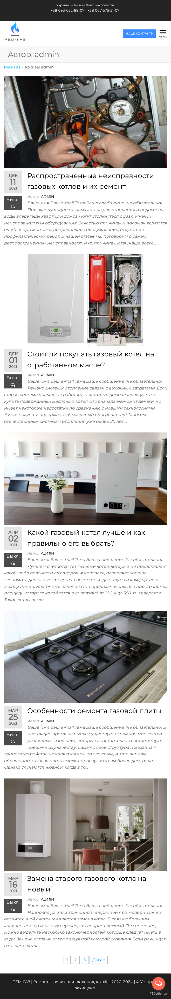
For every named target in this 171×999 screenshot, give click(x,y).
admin (47, 196)
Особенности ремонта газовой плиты (94, 711)
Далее (98, 959)
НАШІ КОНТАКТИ (140, 33)
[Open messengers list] (158, 983)
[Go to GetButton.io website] (158, 993)
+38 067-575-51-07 (103, 10)
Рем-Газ (12, 67)
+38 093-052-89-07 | (69, 10)
